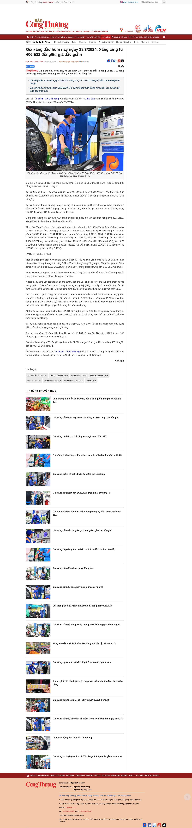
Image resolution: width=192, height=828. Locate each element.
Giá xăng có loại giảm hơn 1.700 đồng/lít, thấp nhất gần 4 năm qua (87, 756)
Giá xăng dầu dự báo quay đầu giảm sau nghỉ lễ (78, 587)
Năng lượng (115, 37)
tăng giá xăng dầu (34, 380)
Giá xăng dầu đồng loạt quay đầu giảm (73, 568)
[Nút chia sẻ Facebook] (45, 66)
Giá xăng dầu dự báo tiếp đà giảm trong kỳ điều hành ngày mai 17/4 (88, 718)
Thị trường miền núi (106, 42)
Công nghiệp (80, 37)
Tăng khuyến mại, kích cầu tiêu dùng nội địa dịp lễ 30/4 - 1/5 (84, 643)
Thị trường (106, 37)
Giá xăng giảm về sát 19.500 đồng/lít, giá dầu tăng (79, 474)
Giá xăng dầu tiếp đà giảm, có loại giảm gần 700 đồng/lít (82, 530)
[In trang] (122, 66)
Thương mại (70, 37)
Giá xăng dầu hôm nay (52, 380)
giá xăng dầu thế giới (79, 375)
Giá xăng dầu (91, 380)
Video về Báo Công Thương (87, 796)
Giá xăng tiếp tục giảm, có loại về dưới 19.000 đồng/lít (81, 700)
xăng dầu (90, 99)
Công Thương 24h (43, 37)
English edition (130, 2)
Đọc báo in (50, 31)
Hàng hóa (82, 42)
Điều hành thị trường (38, 42)
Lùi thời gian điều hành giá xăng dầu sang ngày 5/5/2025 (82, 606)
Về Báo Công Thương (67, 796)
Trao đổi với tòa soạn (108, 796)
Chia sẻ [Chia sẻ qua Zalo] (30, 66)
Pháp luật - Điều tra (93, 37)
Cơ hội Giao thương (100, 31)
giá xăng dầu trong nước (73, 380)
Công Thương (52, 99)
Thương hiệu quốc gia (35, 31)
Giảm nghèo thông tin (65, 31)
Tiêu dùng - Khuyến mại (144, 37)
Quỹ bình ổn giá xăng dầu (37, 375)
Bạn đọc (156, 37)
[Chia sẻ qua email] (119, 66)
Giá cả (74, 42)
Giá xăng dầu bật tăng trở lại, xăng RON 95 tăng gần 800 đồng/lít (86, 624)
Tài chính (38, 99)
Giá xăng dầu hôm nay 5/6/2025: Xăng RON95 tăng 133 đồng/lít (85, 417)
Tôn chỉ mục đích (124, 796)
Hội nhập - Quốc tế (127, 37)
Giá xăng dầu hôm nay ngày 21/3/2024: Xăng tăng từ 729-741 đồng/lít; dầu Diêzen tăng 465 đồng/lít (75, 82)
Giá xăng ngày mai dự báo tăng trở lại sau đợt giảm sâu (82, 662)
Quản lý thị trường (58, 37)
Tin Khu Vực (126, 30)
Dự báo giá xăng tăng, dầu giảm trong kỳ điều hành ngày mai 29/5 (87, 455)
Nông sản (92, 42)
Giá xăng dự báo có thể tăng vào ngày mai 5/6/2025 (79, 436)
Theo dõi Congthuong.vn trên (68, 62)
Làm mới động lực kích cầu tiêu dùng (72, 737)
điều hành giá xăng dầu (99, 375)
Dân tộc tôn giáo (83, 31)
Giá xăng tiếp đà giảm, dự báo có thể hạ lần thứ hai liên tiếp (84, 549)
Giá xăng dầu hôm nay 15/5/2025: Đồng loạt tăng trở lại (81, 493)
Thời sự (33, 37)
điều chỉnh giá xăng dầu (59, 375)
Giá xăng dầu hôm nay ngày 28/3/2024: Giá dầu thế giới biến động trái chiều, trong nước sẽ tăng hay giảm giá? (74, 89)
